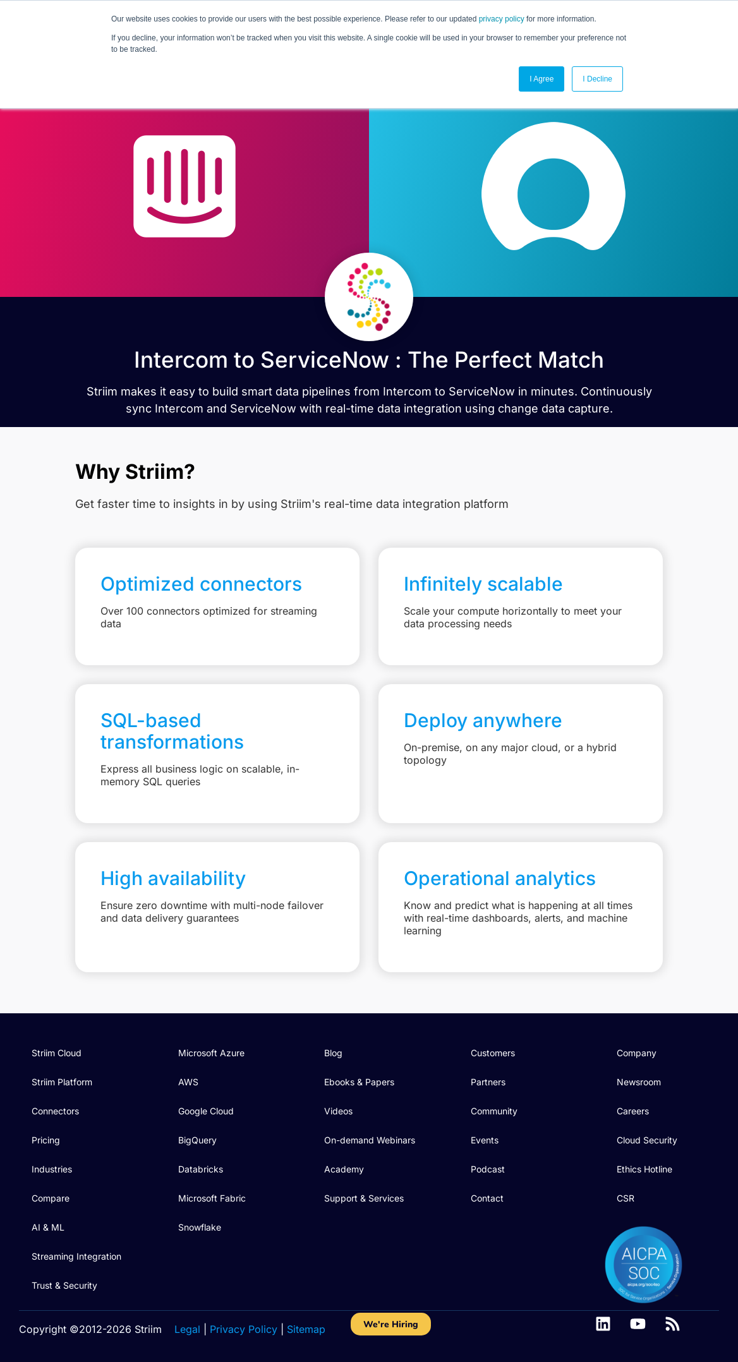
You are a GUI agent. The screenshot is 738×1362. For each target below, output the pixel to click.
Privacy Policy (243, 1329)
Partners (488, 1081)
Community (494, 1111)
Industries (52, 1169)
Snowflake (199, 1227)
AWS (188, 1081)
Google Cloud (206, 1111)
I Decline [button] (597, 79)
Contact (487, 1198)
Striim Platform (62, 1081)
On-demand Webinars (369, 1140)
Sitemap (306, 1329)
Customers (493, 1052)
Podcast (488, 1169)
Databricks (200, 1169)
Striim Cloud (57, 1052)
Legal (187, 1329)
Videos (338, 1111)
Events (485, 1140)
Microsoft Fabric (212, 1198)
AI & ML (48, 1227)
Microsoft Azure (211, 1052)
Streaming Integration (76, 1256)
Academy (344, 1169)
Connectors (55, 1111)
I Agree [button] (541, 79)
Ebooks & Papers (359, 1081)
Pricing (46, 1140)
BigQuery (197, 1140)
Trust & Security (64, 1285)
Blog (333, 1052)
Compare (51, 1198)
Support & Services (364, 1198)
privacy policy (501, 19)
